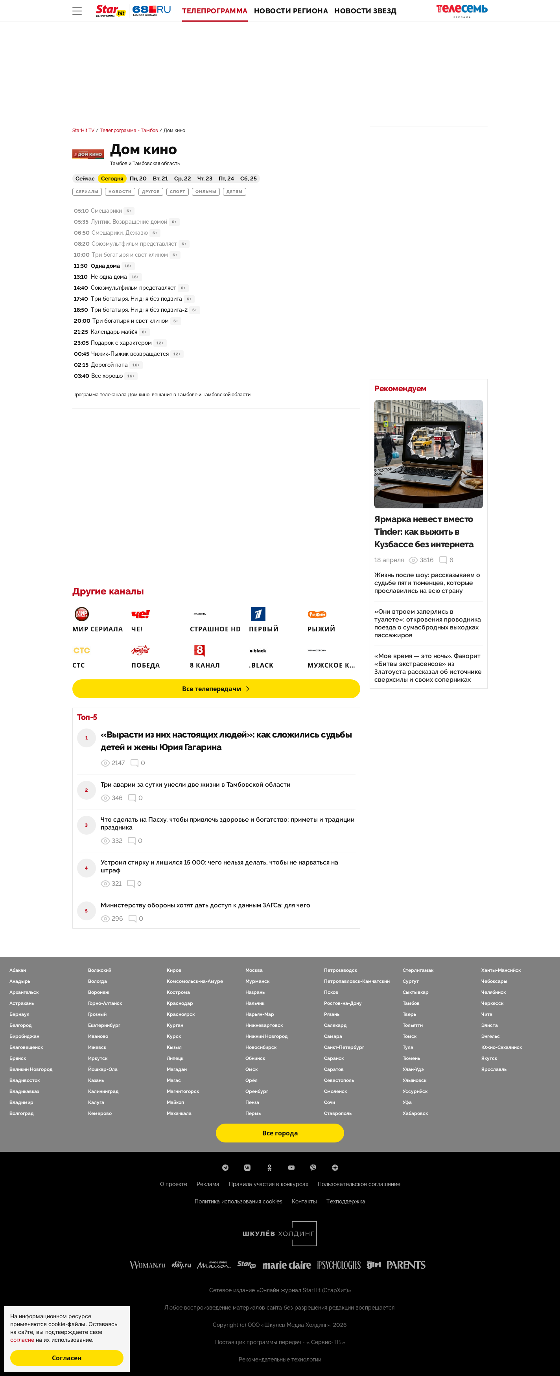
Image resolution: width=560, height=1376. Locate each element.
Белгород (20, 1025)
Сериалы (87, 191)
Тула (408, 1047)
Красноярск (181, 1014)
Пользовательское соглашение (359, 1184)
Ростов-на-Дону (343, 1003)
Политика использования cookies (238, 1201)
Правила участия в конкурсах (268, 1184)
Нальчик (254, 1003)
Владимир (21, 1102)
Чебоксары (494, 981)
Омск (251, 1069)
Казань (96, 1080)
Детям (235, 191)
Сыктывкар (416, 992)
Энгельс (490, 1036)
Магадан (177, 1069)
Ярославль (494, 1069)
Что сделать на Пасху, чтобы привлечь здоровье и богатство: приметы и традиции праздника (228, 823)
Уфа (407, 1102)
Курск (174, 1036)
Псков (331, 992)
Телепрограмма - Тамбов (129, 130)
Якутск (489, 1058)
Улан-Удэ (413, 1069)
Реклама (208, 1184)
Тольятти (413, 1025)
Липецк (175, 1058)
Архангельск (24, 992)
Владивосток (24, 1080)
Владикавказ (24, 1091)
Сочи (329, 1102)
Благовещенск (26, 1047)
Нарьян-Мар (259, 1014)
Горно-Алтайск (105, 1003)
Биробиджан (24, 1036)
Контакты (304, 1201)
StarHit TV (83, 130)
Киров (174, 970)
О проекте (173, 1184)
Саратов (334, 1069)
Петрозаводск (340, 970)
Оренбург (256, 1091)
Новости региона (291, 11)
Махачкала (179, 1113)
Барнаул (19, 1014)
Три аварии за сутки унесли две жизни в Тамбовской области (196, 784)
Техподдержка (345, 1201)
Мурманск (257, 981)
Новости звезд (365, 11)
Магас (174, 1080)
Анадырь (19, 981)
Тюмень (411, 1058)
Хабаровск (415, 1113)
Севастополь (339, 1080)
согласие (23, 1339)
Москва (254, 970)
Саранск (334, 1058)
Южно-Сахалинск (501, 1047)
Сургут (411, 981)
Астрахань (21, 1003)
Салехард (335, 1025)
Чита (486, 1014)
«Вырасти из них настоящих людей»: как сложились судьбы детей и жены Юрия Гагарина (226, 741)
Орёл (251, 1080)
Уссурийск (415, 1091)
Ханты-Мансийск (501, 970)
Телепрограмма (215, 11)
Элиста (489, 1025)
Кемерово (100, 1113)
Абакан (17, 970)
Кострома (178, 992)
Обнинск (255, 1058)
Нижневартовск (264, 1025)
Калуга (96, 1102)
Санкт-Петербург (344, 1047)
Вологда (97, 981)
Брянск (17, 1058)
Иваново (98, 1036)
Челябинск (493, 992)
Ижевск (97, 1047)
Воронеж (98, 992)
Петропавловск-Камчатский (357, 981)
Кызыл (174, 1047)
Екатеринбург (104, 1025)
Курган (175, 1025)
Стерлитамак (418, 970)
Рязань (331, 1014)
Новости (120, 191)
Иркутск (97, 1058)
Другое (151, 191)
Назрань (255, 992)
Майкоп (175, 1102)
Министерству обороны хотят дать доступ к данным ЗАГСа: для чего (205, 905)
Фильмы (205, 191)
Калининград (103, 1091)
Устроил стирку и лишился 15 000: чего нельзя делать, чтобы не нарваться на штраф (219, 866)
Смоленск (335, 1091)
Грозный (97, 1014)
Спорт (177, 191)
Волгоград (21, 1113)
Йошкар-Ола (103, 1069)
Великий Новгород (31, 1069)
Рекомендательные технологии (280, 1359)
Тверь (409, 1014)
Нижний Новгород (266, 1036)
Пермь (253, 1113)
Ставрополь (338, 1113)
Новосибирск (260, 1047)
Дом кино (174, 130)
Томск (409, 1036)
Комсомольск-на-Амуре (195, 981)
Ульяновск (414, 1080)
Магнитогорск (183, 1091)
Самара (333, 1036)
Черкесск (492, 1003)
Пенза (252, 1102)
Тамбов (411, 1003)
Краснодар (180, 1003)
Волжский (99, 970)
